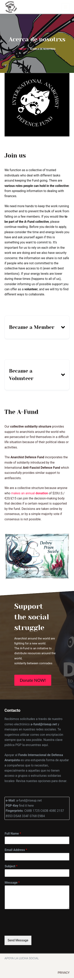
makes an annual (29, 493)
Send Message (18, 940)
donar (62, 781)
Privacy (63, 972)
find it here (26, 805)
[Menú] (65, 7)
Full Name (13, 833)
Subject (11, 866)
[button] (37, 327)
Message (12, 882)
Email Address (16, 850)
